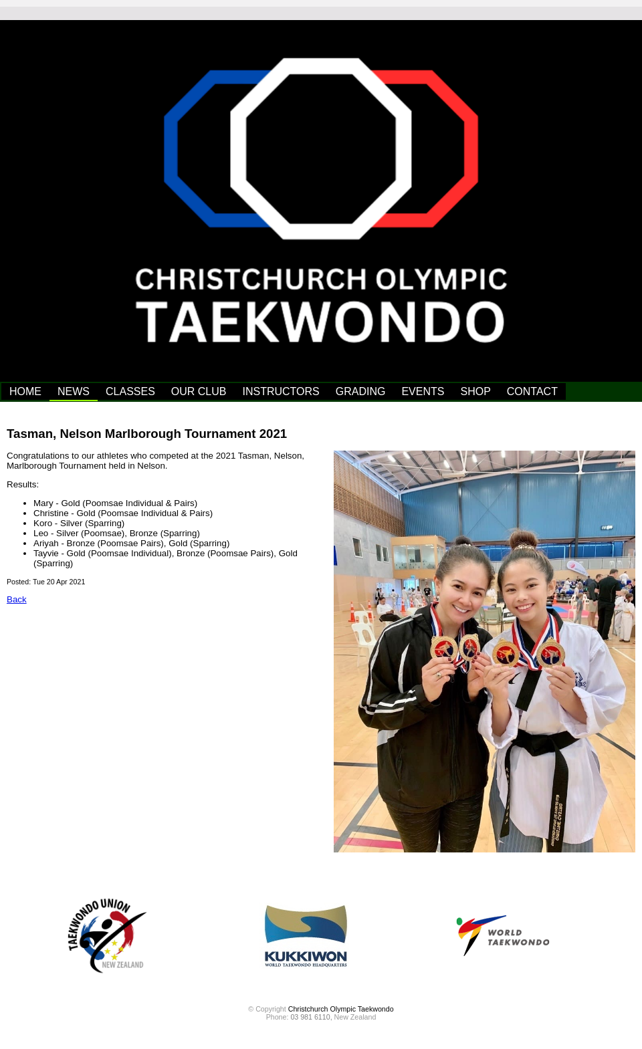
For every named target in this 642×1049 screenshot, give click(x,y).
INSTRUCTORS (281, 391)
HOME (25, 391)
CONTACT (532, 391)
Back (17, 599)
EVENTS (422, 391)
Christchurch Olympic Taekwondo (341, 1009)
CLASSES (130, 391)
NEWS (74, 391)
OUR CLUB (199, 391)
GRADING (361, 391)
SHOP (475, 391)
